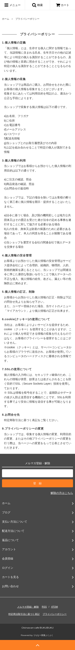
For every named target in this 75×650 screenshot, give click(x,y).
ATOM (54, 606)
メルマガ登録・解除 (28, 606)
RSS (44, 606)
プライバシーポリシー (55, 614)
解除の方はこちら (62, 493)
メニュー (12, 5)
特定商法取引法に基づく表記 (24, 614)
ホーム (5, 18)
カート (62, 5)
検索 (37, 5)
